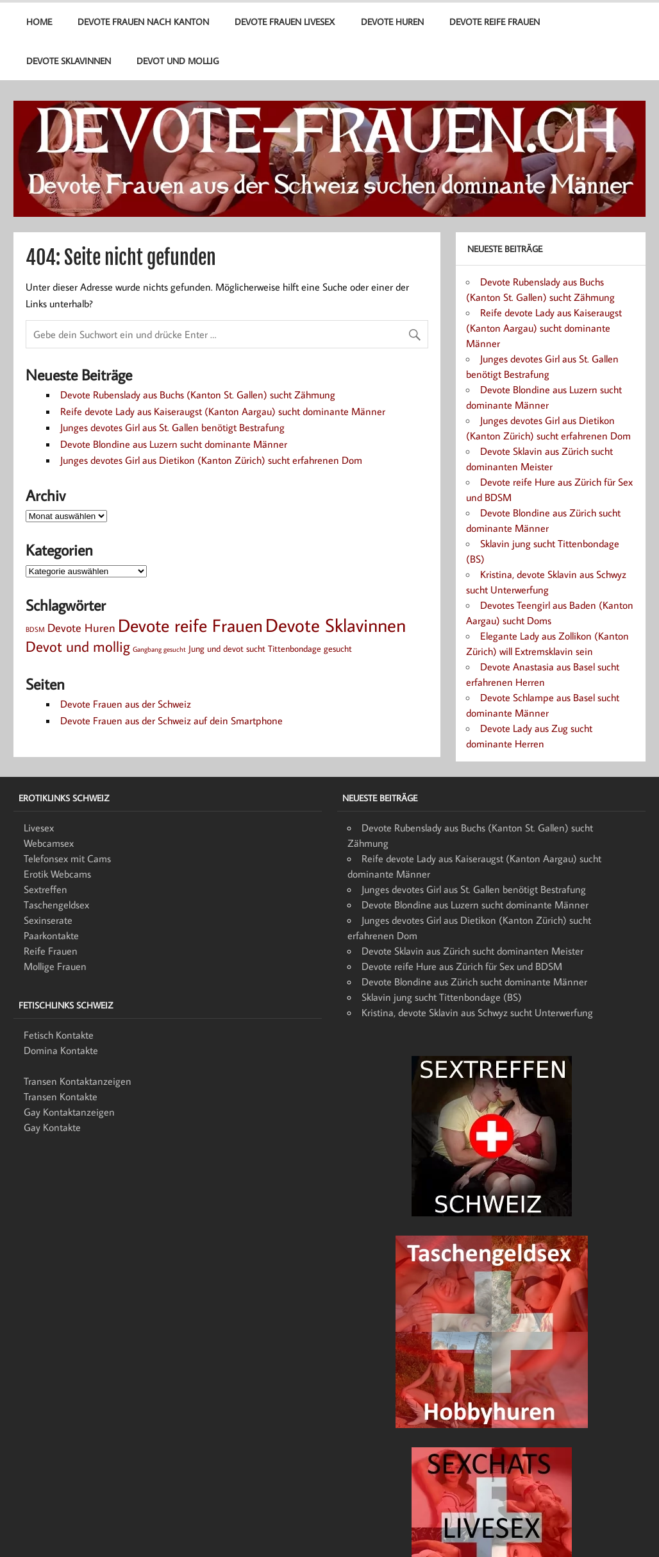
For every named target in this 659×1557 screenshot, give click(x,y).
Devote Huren (392, 21)
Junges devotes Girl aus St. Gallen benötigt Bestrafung (172, 427)
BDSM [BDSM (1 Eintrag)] (35, 629)
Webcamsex (49, 843)
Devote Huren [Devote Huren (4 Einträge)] (81, 627)
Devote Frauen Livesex (285, 21)
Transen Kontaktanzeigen (77, 1081)
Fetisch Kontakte (59, 1034)
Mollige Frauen (55, 966)
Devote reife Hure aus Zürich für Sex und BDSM (462, 966)
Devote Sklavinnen (68, 61)
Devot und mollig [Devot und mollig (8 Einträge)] (78, 646)
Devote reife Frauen (494, 21)
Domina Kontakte (61, 1050)
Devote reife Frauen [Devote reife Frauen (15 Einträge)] (190, 625)
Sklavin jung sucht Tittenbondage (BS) (442, 997)
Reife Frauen (51, 950)
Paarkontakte (51, 935)
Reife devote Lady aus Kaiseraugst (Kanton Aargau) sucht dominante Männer (222, 411)
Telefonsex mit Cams (67, 858)
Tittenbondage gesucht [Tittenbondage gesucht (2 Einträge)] (310, 648)
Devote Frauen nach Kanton (143, 21)
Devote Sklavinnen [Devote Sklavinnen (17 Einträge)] (335, 625)
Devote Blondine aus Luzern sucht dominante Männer (173, 444)
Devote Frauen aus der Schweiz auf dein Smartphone (171, 720)
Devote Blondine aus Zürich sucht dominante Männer (474, 981)
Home (39, 21)
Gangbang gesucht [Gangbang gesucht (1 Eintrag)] (159, 649)
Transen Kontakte (60, 1096)
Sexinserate (48, 920)
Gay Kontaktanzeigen (69, 1111)
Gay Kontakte (52, 1127)
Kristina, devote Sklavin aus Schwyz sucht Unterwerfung (477, 1012)
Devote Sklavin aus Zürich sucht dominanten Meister (472, 950)
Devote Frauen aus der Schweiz (125, 703)
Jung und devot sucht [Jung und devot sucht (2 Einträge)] (226, 648)
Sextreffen (45, 889)
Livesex (39, 827)
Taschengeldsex (56, 904)
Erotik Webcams (57, 873)
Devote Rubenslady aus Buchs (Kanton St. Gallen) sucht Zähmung (197, 394)
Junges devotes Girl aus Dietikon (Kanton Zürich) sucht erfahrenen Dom (211, 460)
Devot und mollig (178, 61)
